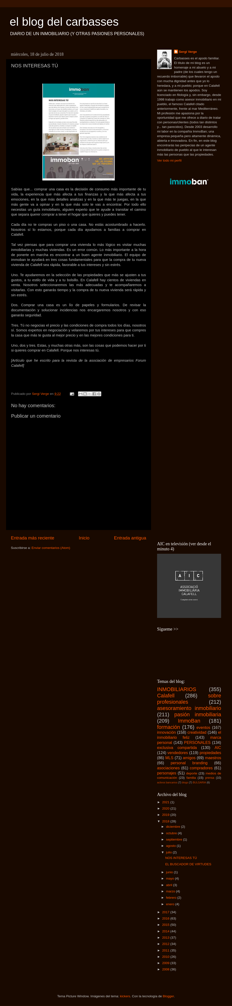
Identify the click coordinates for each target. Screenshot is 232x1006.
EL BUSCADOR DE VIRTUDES (188, 864)
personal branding (189, 763)
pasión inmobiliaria (197, 714)
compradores (201, 768)
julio (169, 852)
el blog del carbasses (64, 21)
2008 (166, 969)
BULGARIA (199, 782)
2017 (166, 912)
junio (170, 872)
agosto (171, 846)
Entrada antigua (130, 537)
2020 (166, 808)
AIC (218, 747)
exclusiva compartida (177, 747)
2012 (166, 944)
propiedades (210, 752)
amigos (189, 758)
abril (169, 885)
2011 (166, 950)
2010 (166, 957)
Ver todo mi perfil (169, 160)
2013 (166, 937)
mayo (170, 878)
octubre (172, 833)
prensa (209, 778)
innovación (166, 732)
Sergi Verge (188, 52)
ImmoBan (189, 721)
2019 (166, 815)
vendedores (177, 752)
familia (191, 778)
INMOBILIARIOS (176, 689)
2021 (166, 802)
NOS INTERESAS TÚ (181, 858)
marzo (171, 891)
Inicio (84, 537)
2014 (166, 931)
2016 (166, 918)
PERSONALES (197, 742)
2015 (166, 925)
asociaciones (168, 768)
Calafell (165, 696)
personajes (166, 773)
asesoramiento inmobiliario (189, 708)
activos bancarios (167, 782)
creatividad (197, 732)
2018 (166, 821)
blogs (185, 782)
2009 (166, 963)
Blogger (168, 996)
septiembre (174, 839)
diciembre (173, 826)
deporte (191, 773)
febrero (171, 897)
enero (170, 904)
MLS (169, 758)
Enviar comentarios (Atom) (51, 548)
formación (168, 727)
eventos (203, 727)
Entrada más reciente (32, 537)
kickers (125, 996)
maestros (213, 758)
